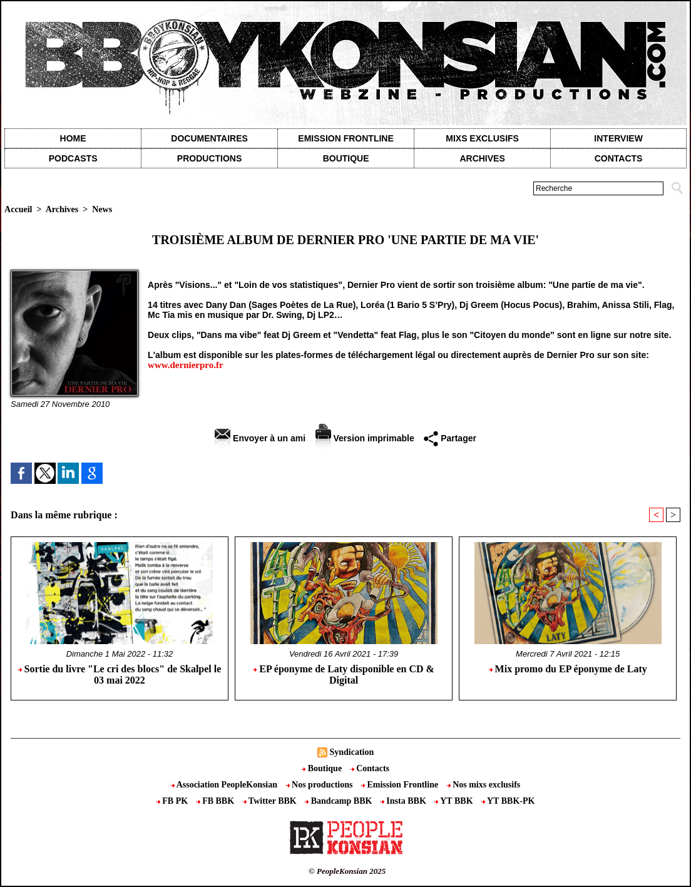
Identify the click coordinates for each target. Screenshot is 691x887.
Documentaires (209, 138)
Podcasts (73, 158)
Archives (481, 158)
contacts (619, 158)
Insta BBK (404, 801)
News (102, 209)
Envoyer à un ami (260, 438)
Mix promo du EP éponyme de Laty (568, 669)
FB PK (173, 801)
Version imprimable (364, 438)
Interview (618, 138)
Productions (209, 158)
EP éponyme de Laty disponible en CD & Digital (343, 674)
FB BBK (217, 801)
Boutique (346, 158)
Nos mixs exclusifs (484, 784)
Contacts (370, 768)
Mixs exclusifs (482, 138)
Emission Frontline (345, 138)
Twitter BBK (271, 801)
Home (73, 138)
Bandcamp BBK (339, 801)
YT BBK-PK (508, 801)
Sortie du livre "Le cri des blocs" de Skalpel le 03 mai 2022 (120, 674)
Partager (450, 438)
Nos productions (320, 784)
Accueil (18, 209)
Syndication (351, 752)
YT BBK (454, 801)
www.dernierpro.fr (185, 365)
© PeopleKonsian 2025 (347, 871)
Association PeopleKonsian (225, 784)
